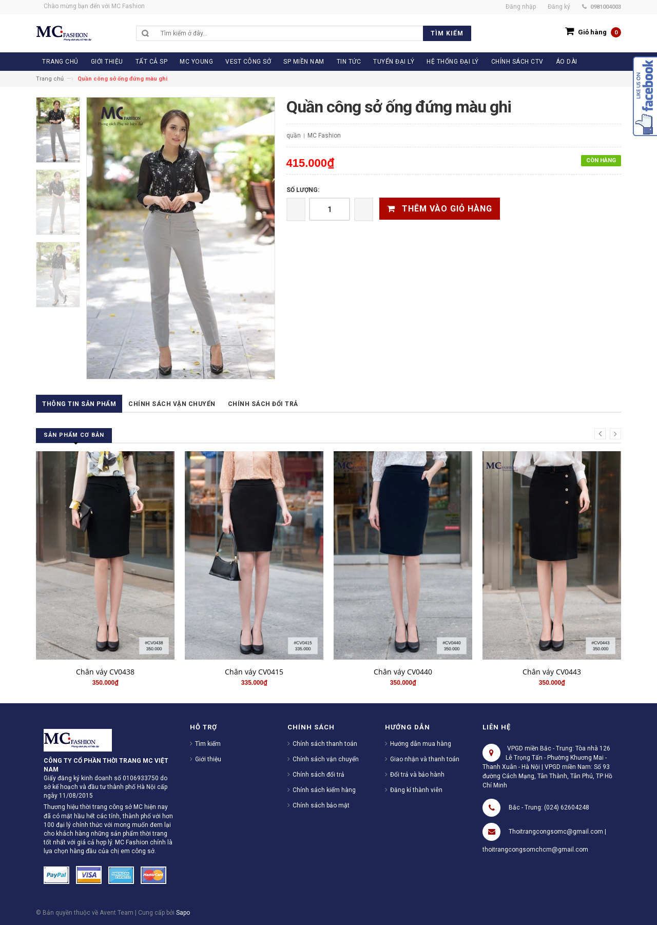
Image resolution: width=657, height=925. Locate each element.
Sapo (183, 912)
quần (293, 135)
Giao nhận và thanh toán (424, 759)
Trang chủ (50, 78)
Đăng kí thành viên (416, 790)
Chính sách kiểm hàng (324, 790)
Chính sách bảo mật (321, 805)
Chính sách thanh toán (325, 743)
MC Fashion (324, 135)
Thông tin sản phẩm (79, 404)
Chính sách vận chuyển (172, 404)
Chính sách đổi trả (263, 404)
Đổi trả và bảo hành (417, 774)
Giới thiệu (208, 759)
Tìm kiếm (208, 743)
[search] (313, 33)
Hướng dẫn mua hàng (420, 743)
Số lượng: (302, 190)
